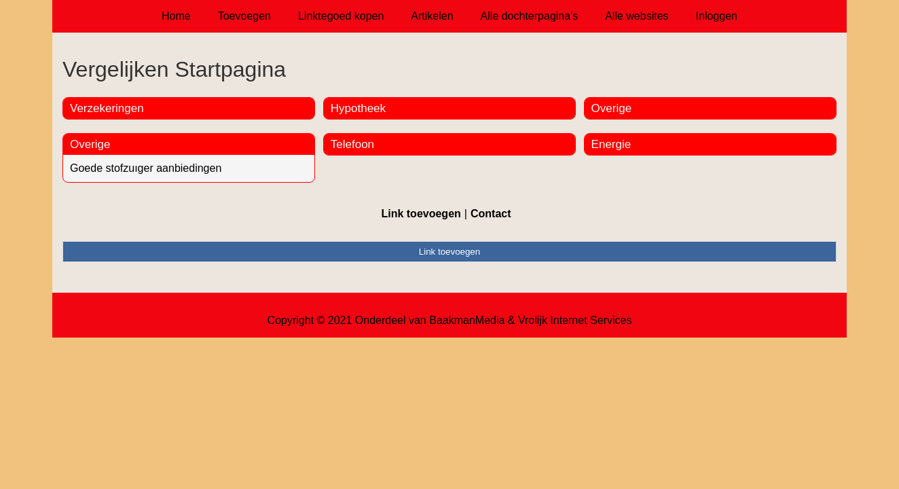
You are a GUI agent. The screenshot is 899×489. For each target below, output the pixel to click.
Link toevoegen (420, 213)
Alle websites (636, 16)
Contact (491, 213)
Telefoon (352, 144)
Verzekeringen (107, 108)
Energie (611, 144)
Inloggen (716, 16)
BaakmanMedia (466, 320)
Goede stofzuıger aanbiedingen (145, 168)
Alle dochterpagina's (530, 16)
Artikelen (432, 16)
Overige (90, 144)
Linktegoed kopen (341, 16)
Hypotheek (358, 108)
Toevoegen (244, 16)
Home (176, 16)
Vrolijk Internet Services (574, 320)
